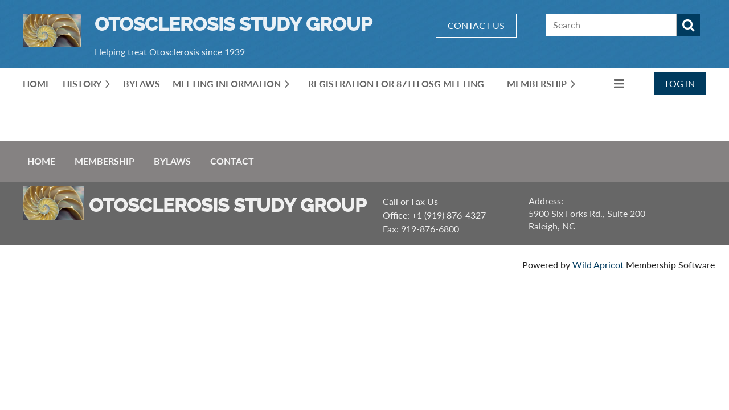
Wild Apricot (598, 264)
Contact (232, 160)
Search (688, 25)
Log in (680, 83)
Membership (104, 160)
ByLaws (172, 160)
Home (41, 160)
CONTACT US (476, 25)
